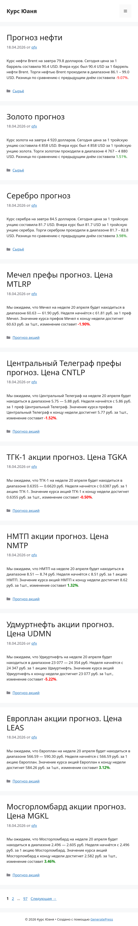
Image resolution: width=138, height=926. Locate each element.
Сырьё (18, 90)
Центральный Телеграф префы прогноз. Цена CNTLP (64, 367)
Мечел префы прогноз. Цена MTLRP (60, 279)
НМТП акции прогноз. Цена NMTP (58, 540)
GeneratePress (101, 919)
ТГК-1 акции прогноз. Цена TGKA (67, 457)
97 (25, 898)
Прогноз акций (26, 337)
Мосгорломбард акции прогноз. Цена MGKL (66, 811)
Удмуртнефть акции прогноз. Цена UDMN (60, 629)
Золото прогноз (36, 116)
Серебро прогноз (38, 195)
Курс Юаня (22, 11)
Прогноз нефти (35, 37)
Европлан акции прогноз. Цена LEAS (64, 723)
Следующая (44, 898)
